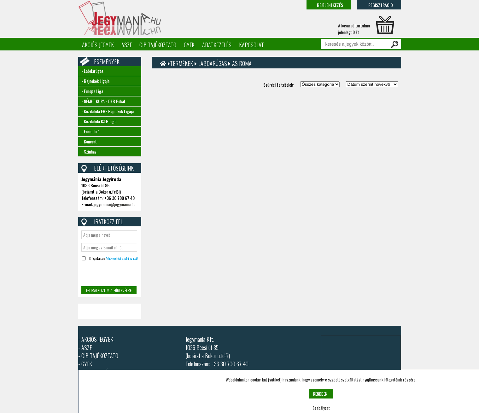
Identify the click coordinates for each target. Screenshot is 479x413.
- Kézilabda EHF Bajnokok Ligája (107, 111)
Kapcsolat (251, 45)
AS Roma (242, 63)
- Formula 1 (90, 131)
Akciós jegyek (98, 45)
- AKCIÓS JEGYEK (95, 339)
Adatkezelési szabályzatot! (122, 258)
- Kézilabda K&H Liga (98, 121)
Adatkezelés (216, 45)
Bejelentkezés (330, 5)
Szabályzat (321, 408)
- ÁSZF (85, 347)
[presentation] (108, 274)
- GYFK (85, 364)
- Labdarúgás (92, 70)
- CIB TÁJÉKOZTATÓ (98, 356)
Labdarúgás (213, 63)
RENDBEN (320, 394)
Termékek (181, 63)
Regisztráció (380, 5)
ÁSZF (126, 45)
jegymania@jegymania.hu (114, 204)
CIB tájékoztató (157, 45)
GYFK (189, 45)
